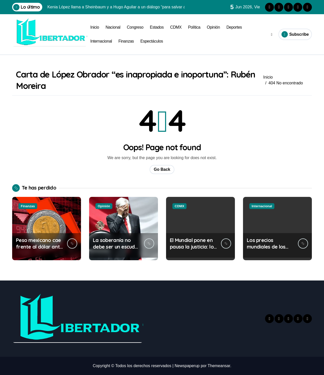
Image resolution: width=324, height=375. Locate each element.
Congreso (135, 27)
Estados (157, 27)
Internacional (101, 41)
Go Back (162, 169)
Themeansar (219, 366)
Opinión (213, 27)
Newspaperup (187, 366)
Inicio (94, 27)
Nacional (113, 27)
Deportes (234, 27)
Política (194, 27)
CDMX (175, 27)
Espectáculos (151, 41)
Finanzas (126, 41)
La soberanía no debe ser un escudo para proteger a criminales (115, 250)
